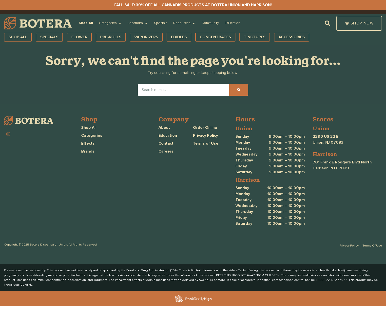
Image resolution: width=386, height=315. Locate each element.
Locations (138, 23)
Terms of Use (205, 143)
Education (232, 23)
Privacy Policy (205, 135)
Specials (160, 23)
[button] (327, 23)
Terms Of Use (372, 245)
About (164, 128)
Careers (166, 151)
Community (210, 23)
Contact (166, 143)
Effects (88, 143)
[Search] (238, 90)
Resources (184, 23)
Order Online (205, 128)
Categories (110, 23)
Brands (88, 151)
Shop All (86, 23)
